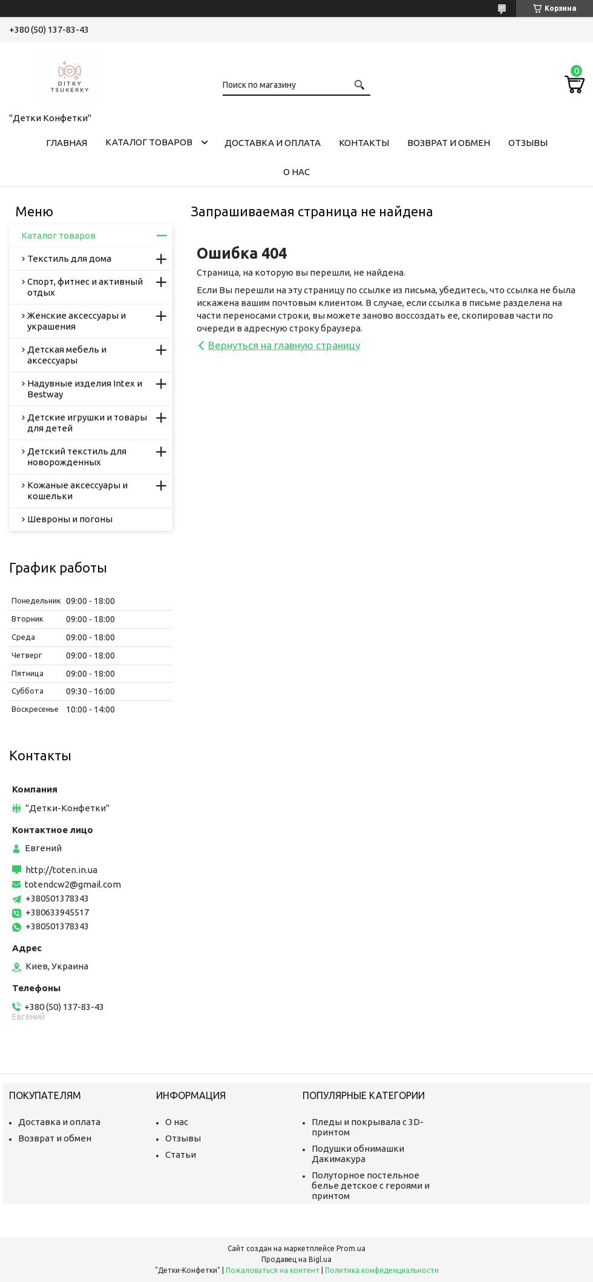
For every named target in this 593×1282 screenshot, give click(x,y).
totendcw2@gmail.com (73, 884)
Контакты (364, 143)
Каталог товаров (148, 142)
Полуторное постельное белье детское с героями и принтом (371, 1185)
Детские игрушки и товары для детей (87, 422)
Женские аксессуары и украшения (76, 320)
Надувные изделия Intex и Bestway (84, 388)
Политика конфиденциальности (382, 1270)
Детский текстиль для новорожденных (76, 456)
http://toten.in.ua (61, 870)
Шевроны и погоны (70, 519)
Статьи (180, 1154)
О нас (296, 172)
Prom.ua (350, 1248)
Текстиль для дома (69, 258)
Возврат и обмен (448, 143)
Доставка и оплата (272, 143)
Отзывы (528, 143)
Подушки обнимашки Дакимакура (358, 1153)
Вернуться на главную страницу (284, 345)
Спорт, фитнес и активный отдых (85, 286)
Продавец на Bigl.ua (296, 1259)
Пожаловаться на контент (272, 1270)
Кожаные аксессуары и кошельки (77, 490)
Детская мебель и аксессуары (66, 354)
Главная (66, 143)
